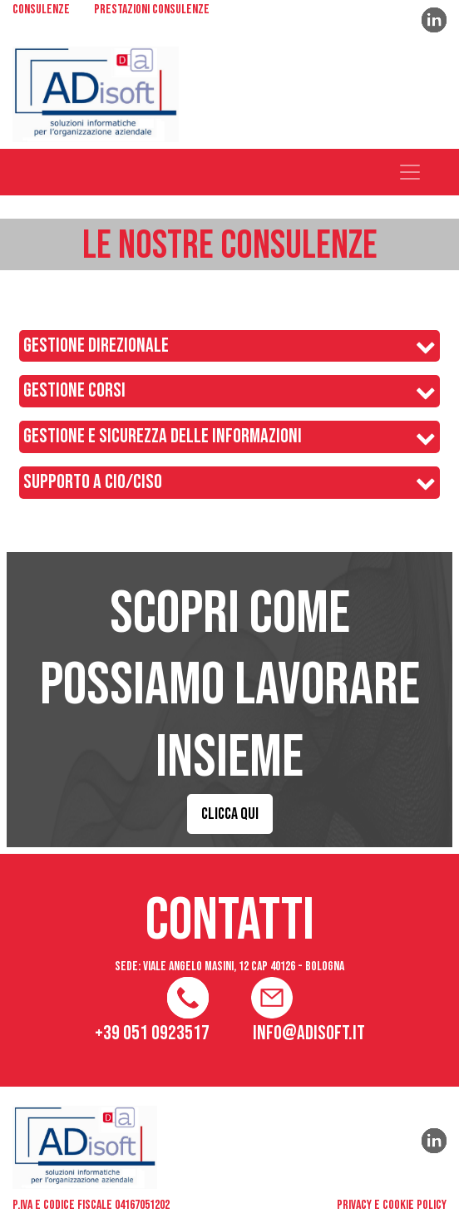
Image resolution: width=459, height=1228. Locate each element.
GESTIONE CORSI (74, 390)
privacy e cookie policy (392, 1205)
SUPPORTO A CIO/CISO (92, 482)
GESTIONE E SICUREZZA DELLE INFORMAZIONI (162, 436)
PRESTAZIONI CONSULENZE (152, 11)
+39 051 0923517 (152, 1033)
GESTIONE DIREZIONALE (96, 346)
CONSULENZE (41, 11)
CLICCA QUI (230, 814)
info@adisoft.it (309, 1033)
